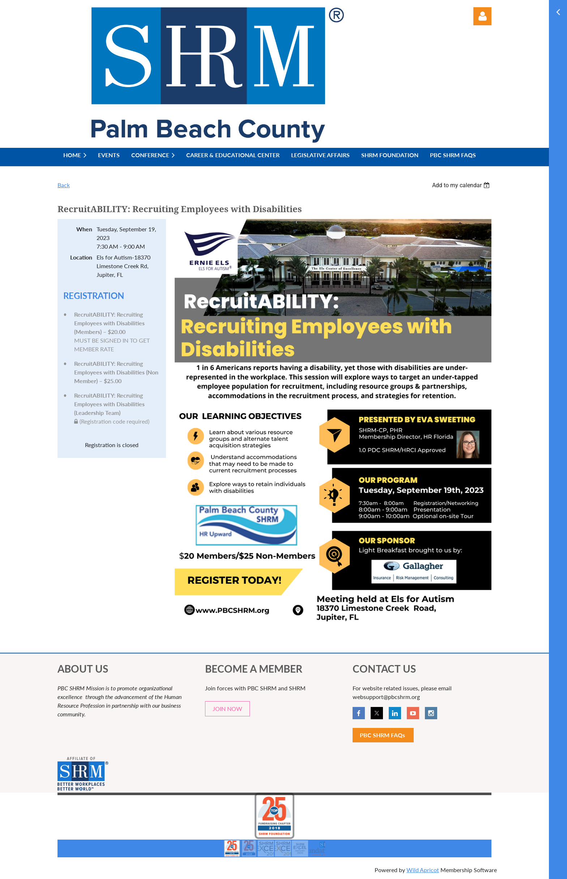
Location (81, 257)
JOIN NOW (227, 708)
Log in (482, 16)
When (84, 229)
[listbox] (461, 185)
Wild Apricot (422, 869)
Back (63, 184)
